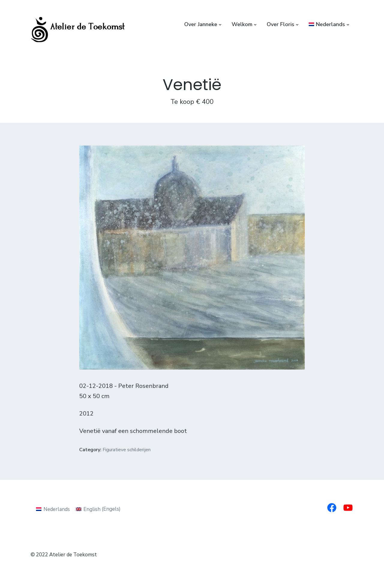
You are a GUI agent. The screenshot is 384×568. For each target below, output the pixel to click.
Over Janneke (200, 24)
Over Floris (280, 24)
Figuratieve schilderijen (127, 449)
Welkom (242, 24)
